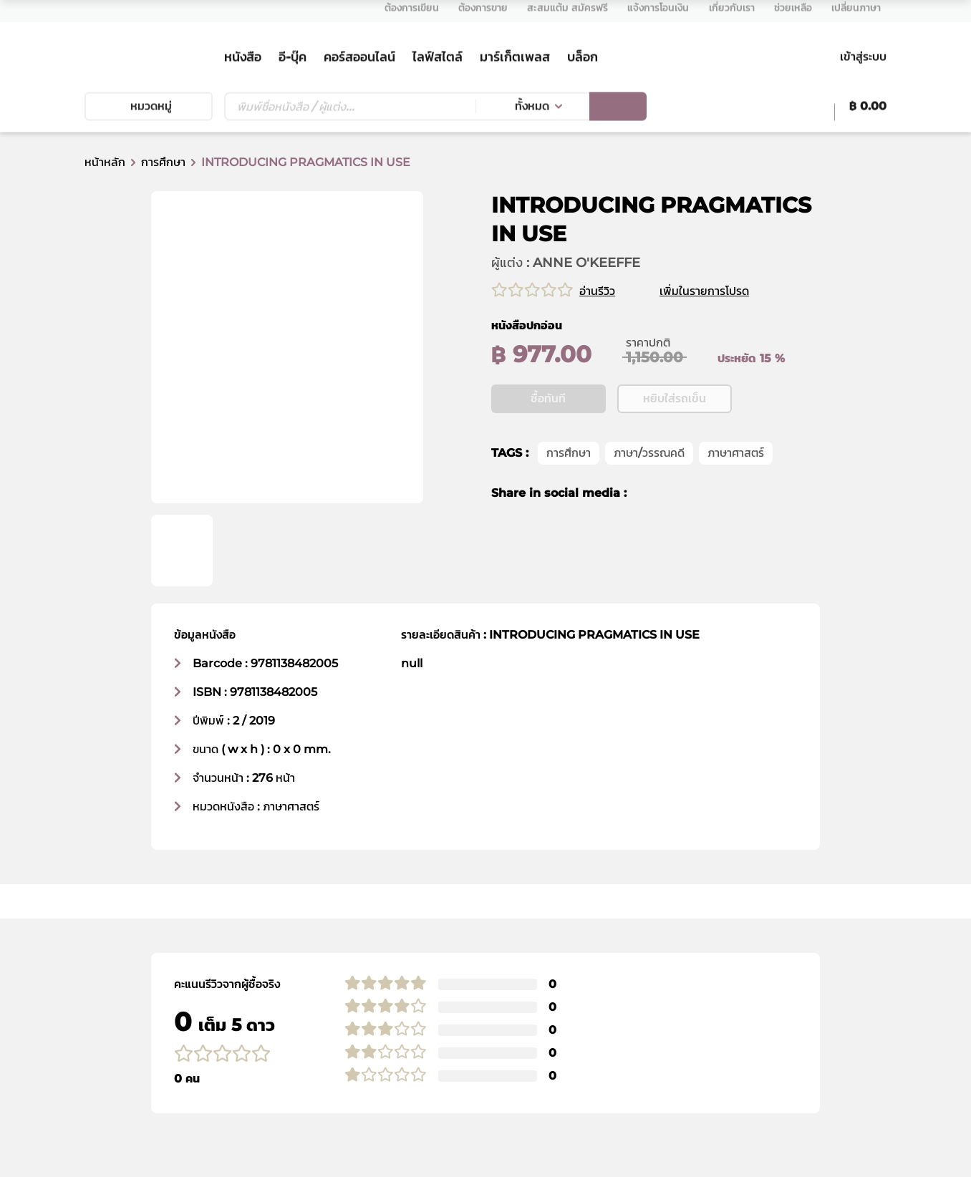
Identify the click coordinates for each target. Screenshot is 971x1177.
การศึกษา (163, 162)
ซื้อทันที (548, 443)
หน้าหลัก (104, 162)
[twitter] (671, 537)
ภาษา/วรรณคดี (649, 497)
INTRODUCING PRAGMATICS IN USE (305, 162)
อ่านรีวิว (597, 291)
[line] (698, 537)
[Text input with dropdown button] (349, 111)
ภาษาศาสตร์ (735, 497)
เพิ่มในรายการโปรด (721, 291)
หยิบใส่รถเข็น (674, 443)
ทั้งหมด (532, 110)
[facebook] (647, 537)
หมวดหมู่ (148, 110)
